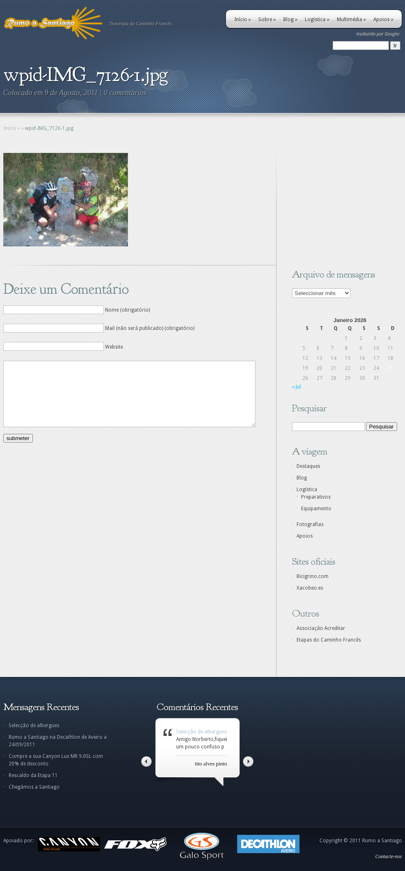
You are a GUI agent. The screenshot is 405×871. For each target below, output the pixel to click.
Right (248, 761)
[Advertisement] (344, 205)
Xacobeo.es (310, 588)
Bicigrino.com (313, 576)
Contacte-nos (389, 856)
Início (242, 19)
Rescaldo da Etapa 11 (33, 775)
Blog (290, 19)
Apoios (383, 19)
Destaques (308, 466)
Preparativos (316, 497)
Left (146, 761)
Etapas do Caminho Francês (329, 640)
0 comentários (125, 93)
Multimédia (351, 19)
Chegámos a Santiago (34, 787)
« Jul (296, 387)
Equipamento (316, 509)
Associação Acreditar (321, 628)
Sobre (267, 19)
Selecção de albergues (34, 725)
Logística (317, 19)
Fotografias (310, 524)
